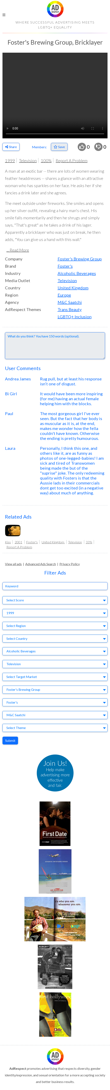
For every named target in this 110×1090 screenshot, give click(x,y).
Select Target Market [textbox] (21, 677)
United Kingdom (73, 287)
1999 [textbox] (10, 613)
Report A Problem (71, 160)
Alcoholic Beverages (77, 273)
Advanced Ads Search (40, 564)
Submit (10, 740)
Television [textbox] (13, 664)
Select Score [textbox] (15, 600)
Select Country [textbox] (16, 638)
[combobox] (55, 600)
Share (11, 147)
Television (28, 160)
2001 (18, 542)
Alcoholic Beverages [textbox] (21, 651)
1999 (10, 160)
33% (89, 542)
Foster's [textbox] (12, 702)
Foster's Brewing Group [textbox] (23, 689)
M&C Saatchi (70, 302)
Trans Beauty (70, 309)
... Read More (17, 249)
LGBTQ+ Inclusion (75, 316)
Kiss (8, 542)
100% (46, 160)
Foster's (65, 266)
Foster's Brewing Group (80, 258)
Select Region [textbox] (16, 626)
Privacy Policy (69, 564)
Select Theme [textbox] (16, 728)
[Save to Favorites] (59, 147)
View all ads (13, 564)
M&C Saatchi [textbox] (15, 715)
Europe (64, 294)
